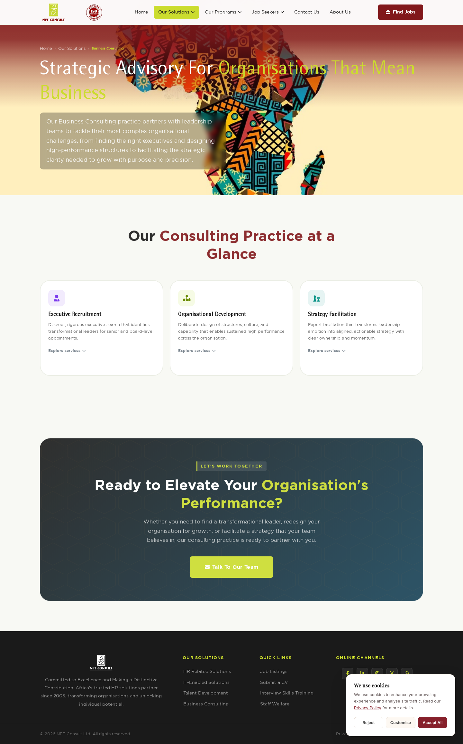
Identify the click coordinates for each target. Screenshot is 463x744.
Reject (369, 722)
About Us (340, 12)
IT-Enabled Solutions (206, 682)
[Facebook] (347, 673)
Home (141, 12)
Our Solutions (176, 12)
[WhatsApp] (407, 673)
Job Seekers (268, 12)
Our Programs (223, 12)
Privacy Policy (367, 707)
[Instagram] (377, 673)
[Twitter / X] (392, 673)
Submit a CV (274, 682)
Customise (400, 722)
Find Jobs (400, 12)
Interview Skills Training (286, 693)
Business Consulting (206, 704)
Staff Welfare (274, 704)
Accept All (432, 722)
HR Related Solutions (207, 671)
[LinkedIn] (362, 673)
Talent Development (205, 693)
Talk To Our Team (231, 573)
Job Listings (273, 671)
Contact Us (306, 12)
